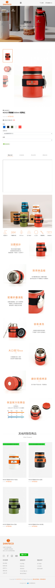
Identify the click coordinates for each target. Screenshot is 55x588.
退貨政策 (22, 568)
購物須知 (22, 566)
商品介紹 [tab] (10, 155)
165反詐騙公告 (23, 571)
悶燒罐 (24, 26)
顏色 (4, 124)
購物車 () (49, 3)
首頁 (14, 26)
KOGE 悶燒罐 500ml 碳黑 (35, 479)
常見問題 (22, 563)
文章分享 (5, 573)
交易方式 (5, 130)
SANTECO (19, 579)
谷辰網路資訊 (32, 583)
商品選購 (19, 26)
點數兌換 (5, 565)
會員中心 (5, 568)
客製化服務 (40, 568)
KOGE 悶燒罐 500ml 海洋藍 (36, 524)
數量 (4, 137)
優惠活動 (5, 570)
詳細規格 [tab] (21, 155)
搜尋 (42, 3)
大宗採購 (39, 566)
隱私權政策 (43, 579)
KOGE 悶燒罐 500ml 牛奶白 (10, 479)
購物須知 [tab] (45, 155)
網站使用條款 (23, 573)
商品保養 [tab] (33, 155)
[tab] (8, 55)
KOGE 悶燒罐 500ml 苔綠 (10, 524)
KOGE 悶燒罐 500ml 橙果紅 (14, 113)
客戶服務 (39, 563)
